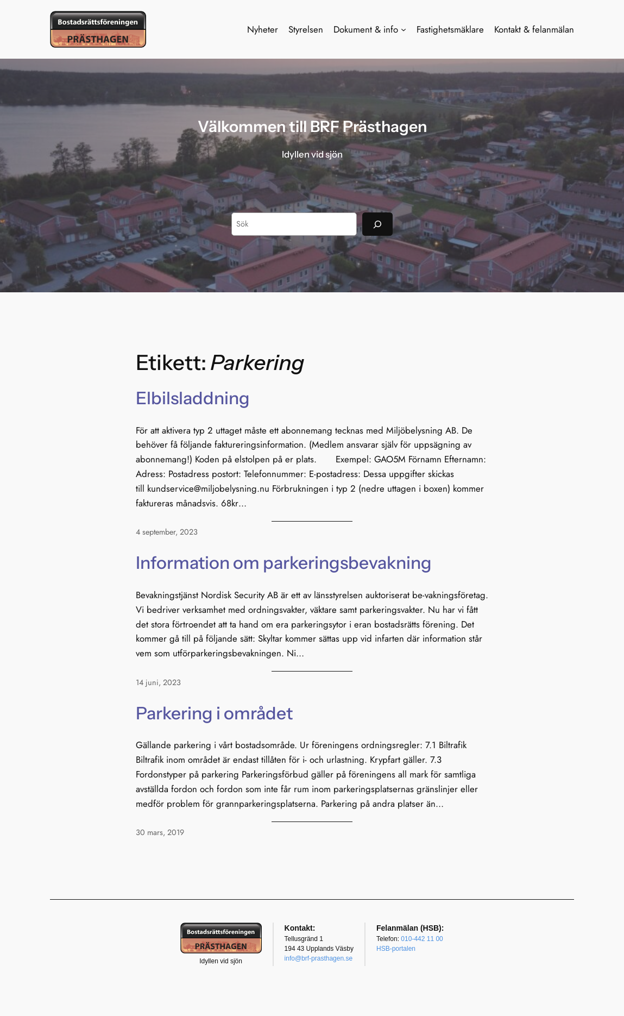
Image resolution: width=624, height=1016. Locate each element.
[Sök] (377, 224)
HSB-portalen (395, 948)
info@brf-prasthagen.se (319, 958)
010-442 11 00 (422, 939)
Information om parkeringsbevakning (284, 563)
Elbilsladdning (193, 398)
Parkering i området (214, 713)
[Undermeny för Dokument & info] (403, 29)
